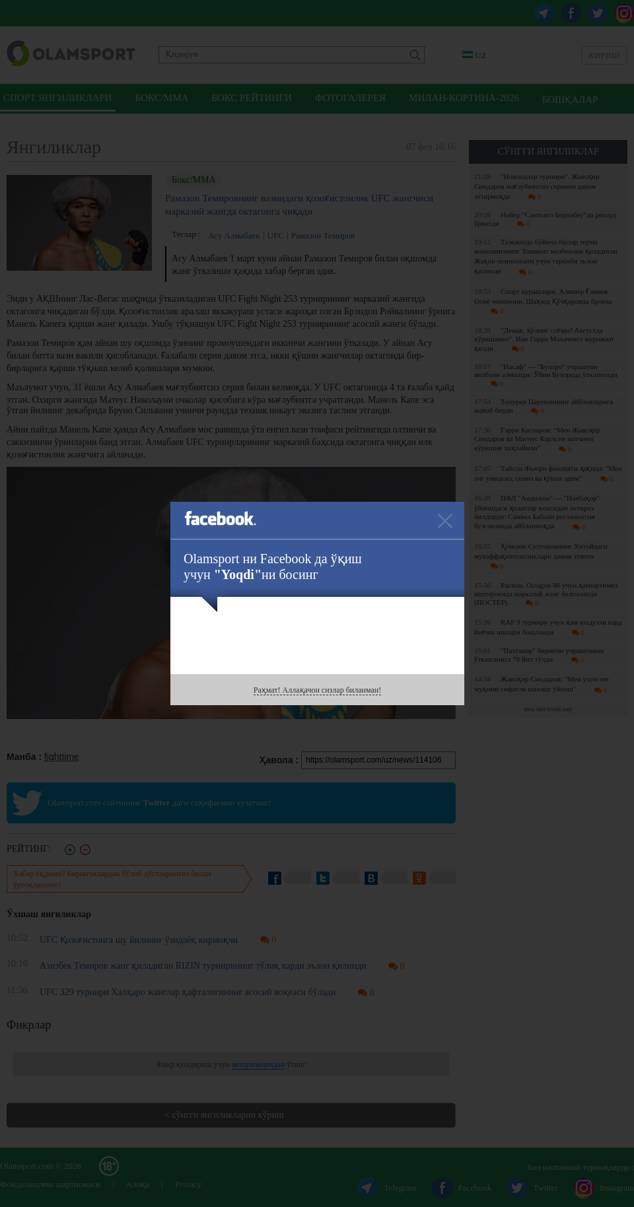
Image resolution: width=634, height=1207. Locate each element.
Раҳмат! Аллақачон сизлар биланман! (317, 690)
